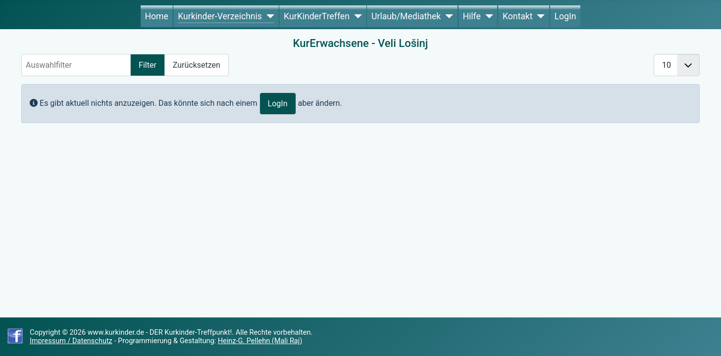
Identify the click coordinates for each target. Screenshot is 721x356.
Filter (147, 65)
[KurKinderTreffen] (356, 16)
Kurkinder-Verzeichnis (220, 16)
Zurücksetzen (196, 65)
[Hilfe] (487, 16)
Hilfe (471, 16)
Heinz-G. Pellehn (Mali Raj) (260, 341)
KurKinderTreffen (317, 16)
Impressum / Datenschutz (71, 341)
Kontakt (518, 16)
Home (156, 16)
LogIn (565, 16)
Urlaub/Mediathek (406, 16)
